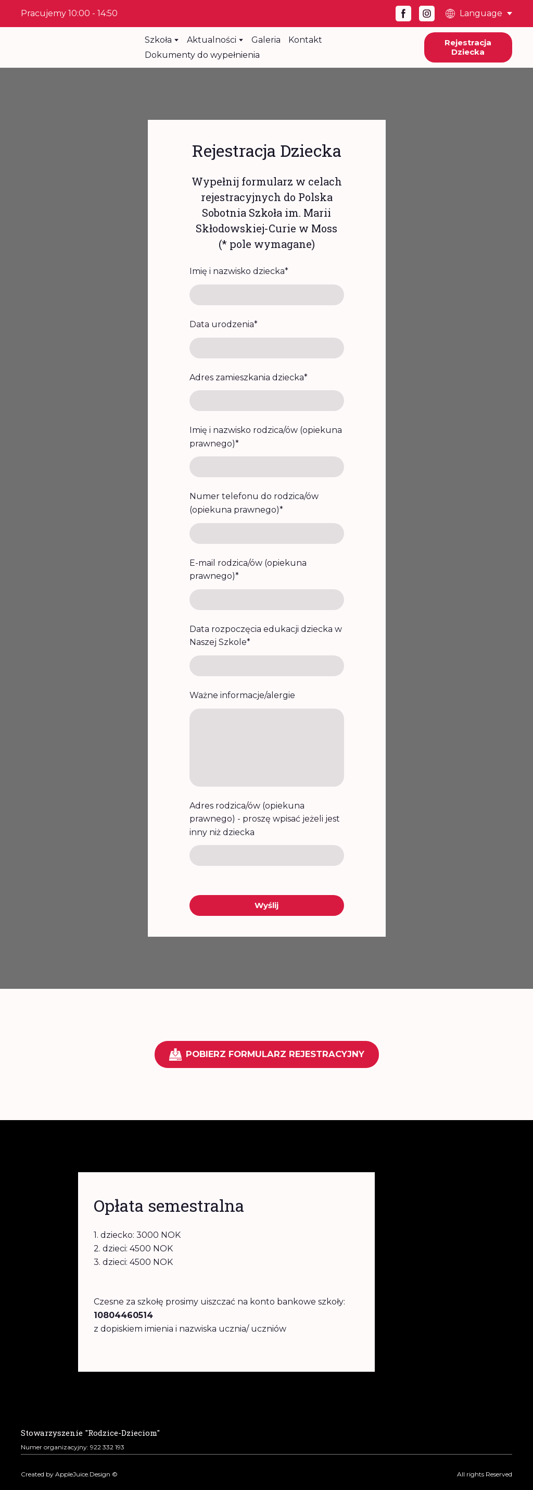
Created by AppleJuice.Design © (69, 1474)
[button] (403, 13)
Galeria (266, 40)
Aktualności (211, 40)
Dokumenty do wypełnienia (202, 55)
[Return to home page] (75, 47)
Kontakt (305, 40)
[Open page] (90, 1431)
